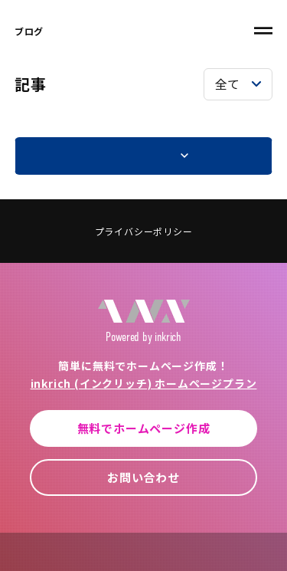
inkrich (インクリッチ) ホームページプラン (144, 383)
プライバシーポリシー (144, 231)
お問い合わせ (143, 477)
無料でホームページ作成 (143, 428)
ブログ (29, 31)
